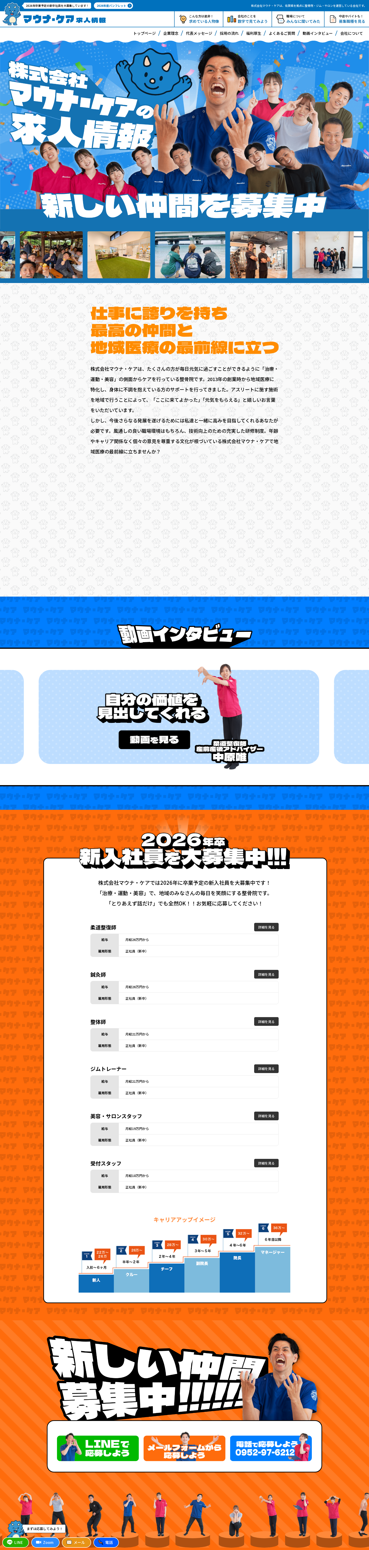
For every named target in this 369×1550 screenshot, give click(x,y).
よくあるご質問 (282, 33)
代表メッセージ (199, 33)
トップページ (144, 33)
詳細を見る (266, 927)
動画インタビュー (318, 33)
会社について (351, 33)
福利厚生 (253, 33)
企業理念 (170, 33)
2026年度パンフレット (114, 6)
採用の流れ (229, 33)
